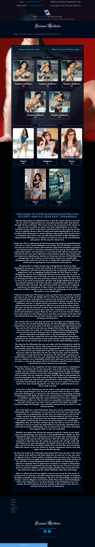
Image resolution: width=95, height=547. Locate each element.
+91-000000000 (32, 2)
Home (15, 34)
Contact (14, 507)
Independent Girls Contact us (47, 34)
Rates (30, 34)
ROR (13, 510)
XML (13, 512)
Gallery (23, 34)
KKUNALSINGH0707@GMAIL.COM (66, 2)
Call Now (24, 545)
